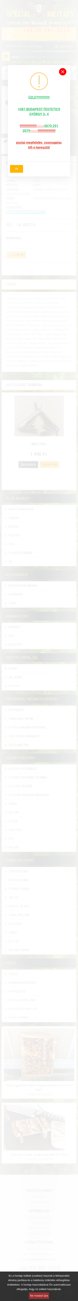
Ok (16, 168)
